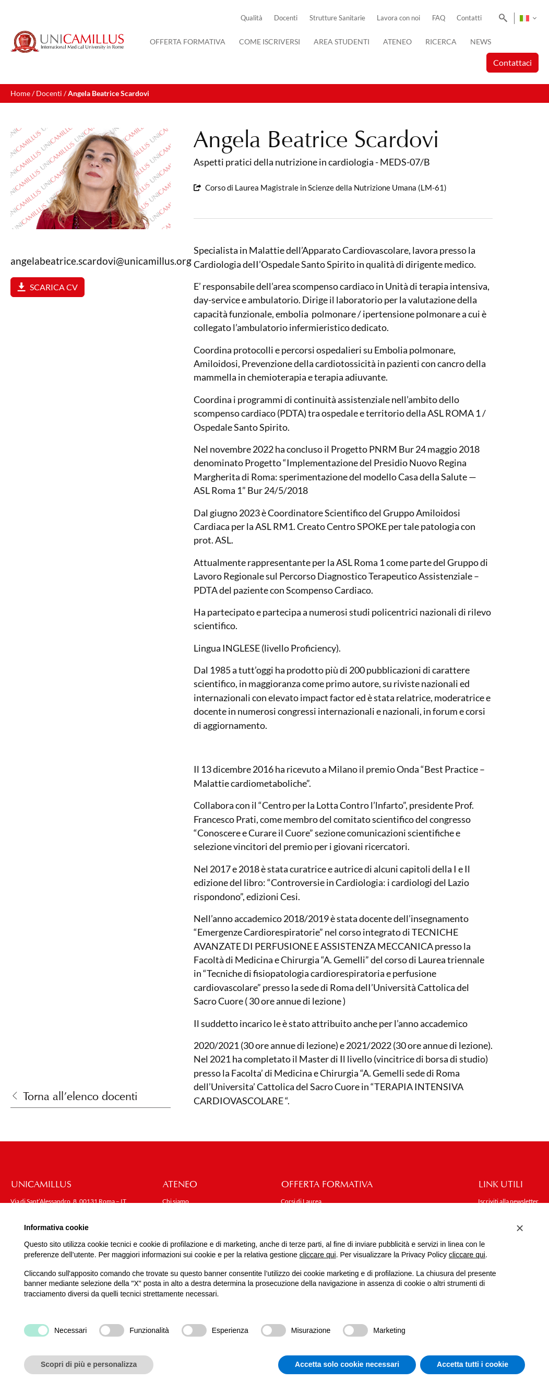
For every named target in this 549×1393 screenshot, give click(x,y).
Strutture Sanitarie (337, 18)
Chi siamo (175, 1201)
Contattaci (512, 62)
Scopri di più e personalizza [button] (89, 1364)
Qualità (251, 18)
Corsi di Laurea (301, 1201)
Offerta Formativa (187, 41)
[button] (519, 1228)
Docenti (285, 18)
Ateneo (397, 41)
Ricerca (441, 41)
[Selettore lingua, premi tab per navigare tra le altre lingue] (528, 18)
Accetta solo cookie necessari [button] (347, 1364)
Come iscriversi (269, 41)
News (480, 41)
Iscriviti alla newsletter (508, 1201)
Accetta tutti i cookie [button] (472, 1364)
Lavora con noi (398, 18)
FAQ (438, 18)
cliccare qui (318, 1254)
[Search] (501, 18)
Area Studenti (341, 41)
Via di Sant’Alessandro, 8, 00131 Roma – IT (68, 1201)
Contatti (469, 18)
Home (20, 93)
